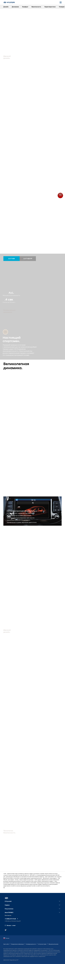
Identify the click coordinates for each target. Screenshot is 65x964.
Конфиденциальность (31, 944)
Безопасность (36, 7)
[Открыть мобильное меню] (61, 2)
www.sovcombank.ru (45, 885)
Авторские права (42, 944)
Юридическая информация (17, 944)
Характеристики (50, 7)
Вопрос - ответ (10, 925)
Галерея (61, 7)
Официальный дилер (53, 944)
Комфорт (25, 7)
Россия (6, 938)
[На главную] (9, 2)
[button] (6, 898)
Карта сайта (6, 944)
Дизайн (5, 7)
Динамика (15, 7)
